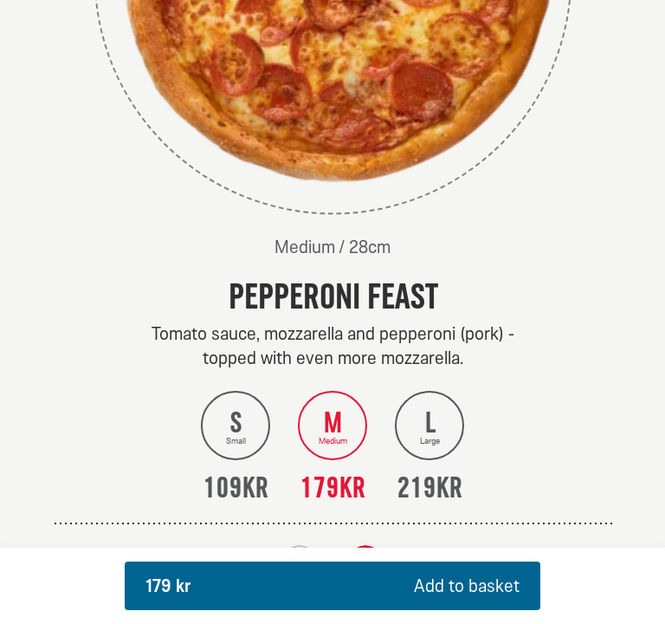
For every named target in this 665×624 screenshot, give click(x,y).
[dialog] (332, 312)
